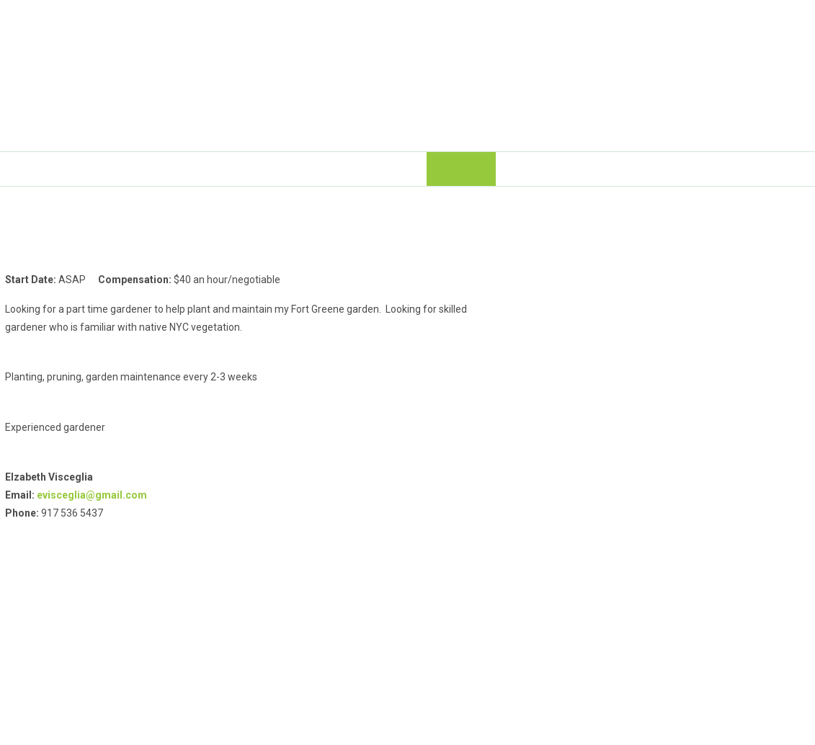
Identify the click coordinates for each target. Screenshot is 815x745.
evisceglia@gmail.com (92, 495)
